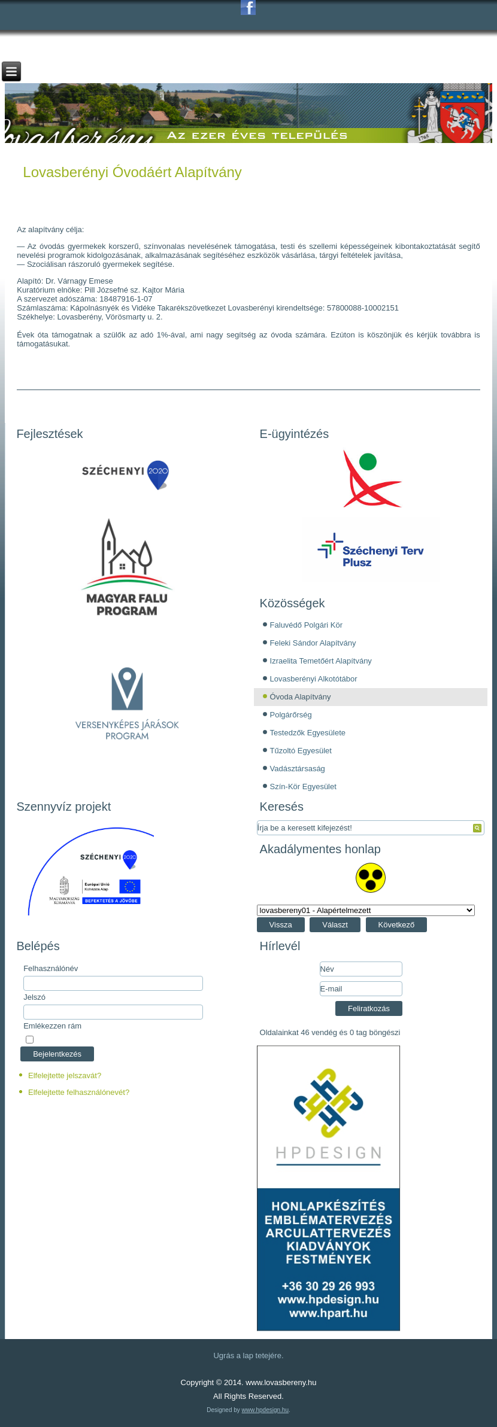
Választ (335, 924)
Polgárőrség (291, 714)
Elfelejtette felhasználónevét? (78, 1092)
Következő (396, 924)
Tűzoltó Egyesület (301, 750)
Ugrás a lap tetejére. (248, 1355)
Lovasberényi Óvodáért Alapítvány (132, 172)
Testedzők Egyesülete (308, 732)
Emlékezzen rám (52, 1025)
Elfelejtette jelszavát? (64, 1075)
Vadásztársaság (297, 768)
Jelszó (34, 997)
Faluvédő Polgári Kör (306, 624)
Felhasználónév (50, 968)
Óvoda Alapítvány (300, 696)
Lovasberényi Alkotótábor (313, 678)
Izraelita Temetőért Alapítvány (321, 660)
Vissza (280, 924)
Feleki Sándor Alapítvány (313, 642)
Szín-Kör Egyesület (303, 786)
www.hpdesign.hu (265, 1410)
